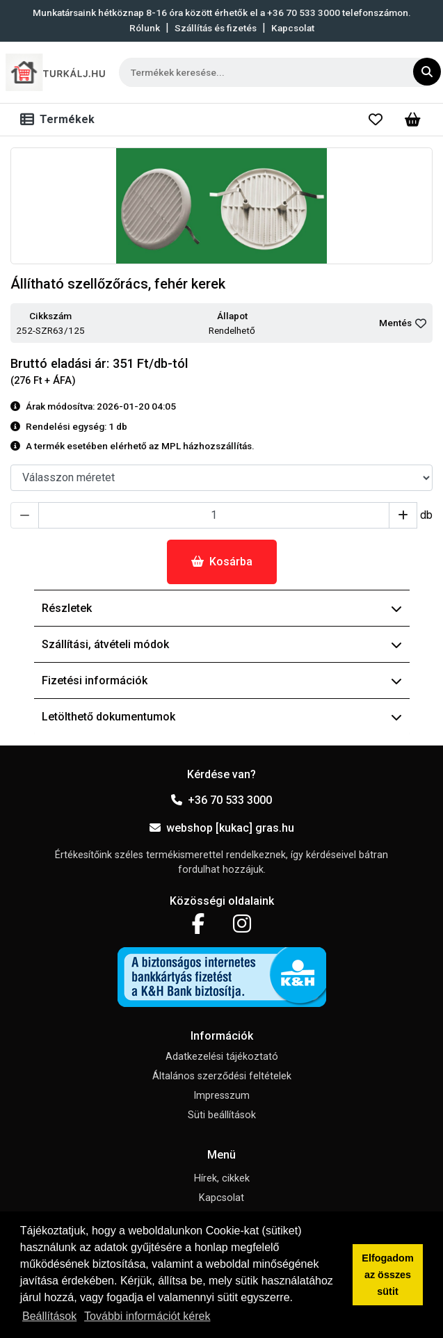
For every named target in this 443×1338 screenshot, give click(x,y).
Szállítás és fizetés (216, 27)
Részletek (222, 608)
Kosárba (221, 561)
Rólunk (144, 27)
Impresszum (221, 1096)
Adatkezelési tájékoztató (222, 1057)
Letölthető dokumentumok (222, 716)
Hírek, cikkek (222, 1178)
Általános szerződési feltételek (221, 1076)
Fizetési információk (222, 680)
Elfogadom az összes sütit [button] (387, 1274)
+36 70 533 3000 (221, 800)
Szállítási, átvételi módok (222, 644)
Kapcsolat (292, 27)
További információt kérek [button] (147, 1316)
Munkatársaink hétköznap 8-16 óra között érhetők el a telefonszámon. (222, 12)
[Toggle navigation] (60, 119)
